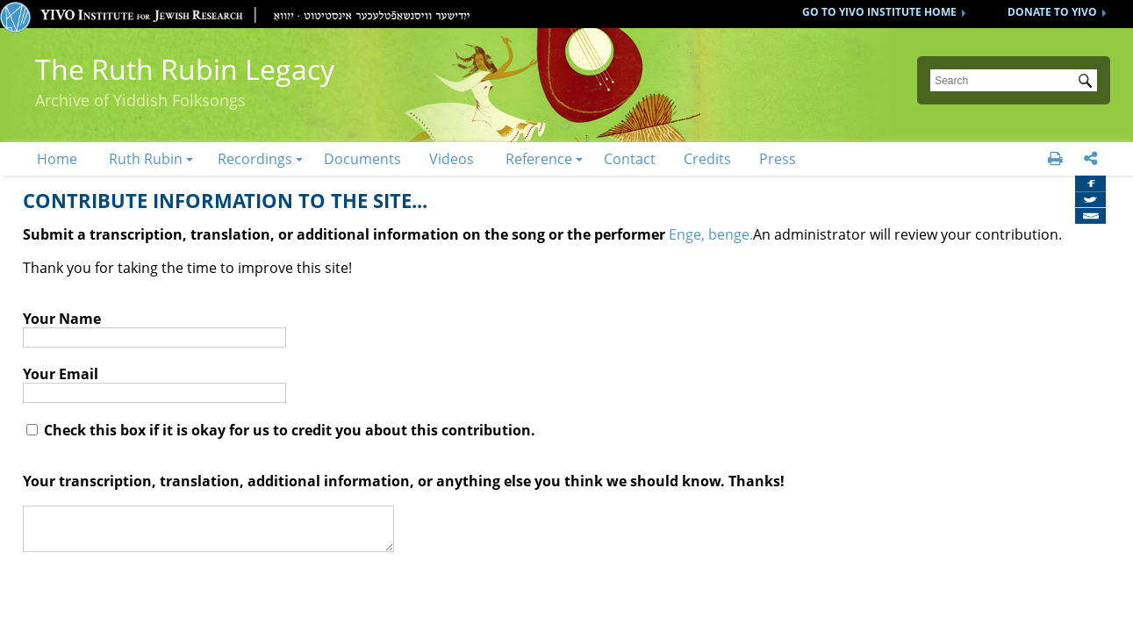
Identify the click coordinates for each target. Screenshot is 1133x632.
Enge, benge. (711, 234)
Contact (630, 159)
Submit (1088, 82)
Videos (451, 159)
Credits (707, 159)
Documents (362, 159)
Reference (539, 159)
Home (57, 159)
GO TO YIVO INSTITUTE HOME (879, 11)
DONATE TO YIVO (1052, 11)
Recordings (255, 159)
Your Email (60, 374)
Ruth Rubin (146, 159)
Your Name (62, 318)
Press (777, 159)
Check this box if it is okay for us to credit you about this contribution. (280, 430)
